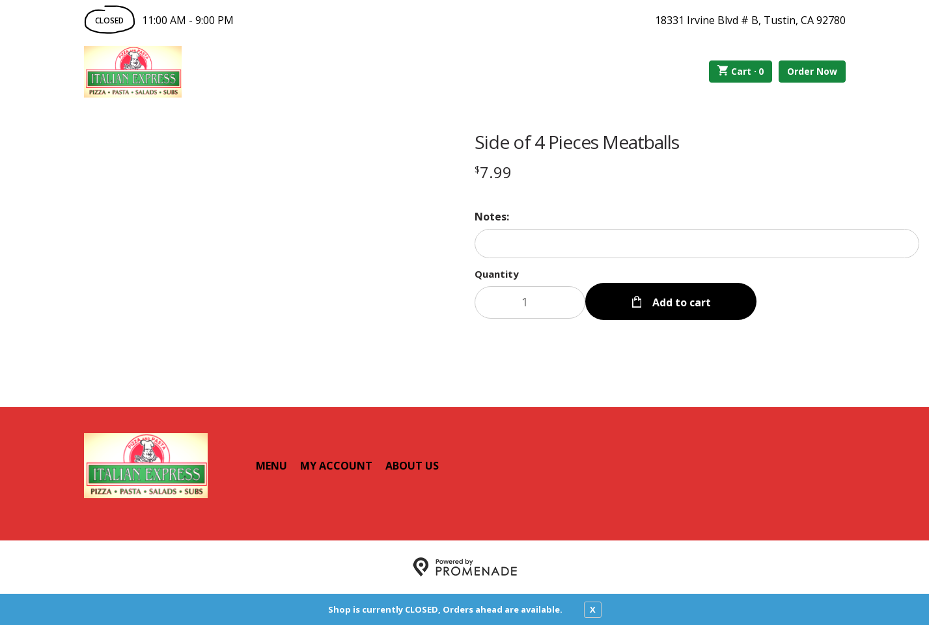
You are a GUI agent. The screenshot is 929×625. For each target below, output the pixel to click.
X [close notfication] (593, 609)
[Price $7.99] (493, 172)
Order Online (255, 71)
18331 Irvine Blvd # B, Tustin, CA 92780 (750, 20)
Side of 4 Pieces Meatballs (577, 142)
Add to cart (680, 302)
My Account (336, 466)
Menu (271, 466)
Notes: (492, 216)
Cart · (740, 71)
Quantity (497, 273)
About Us (412, 466)
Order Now (812, 71)
